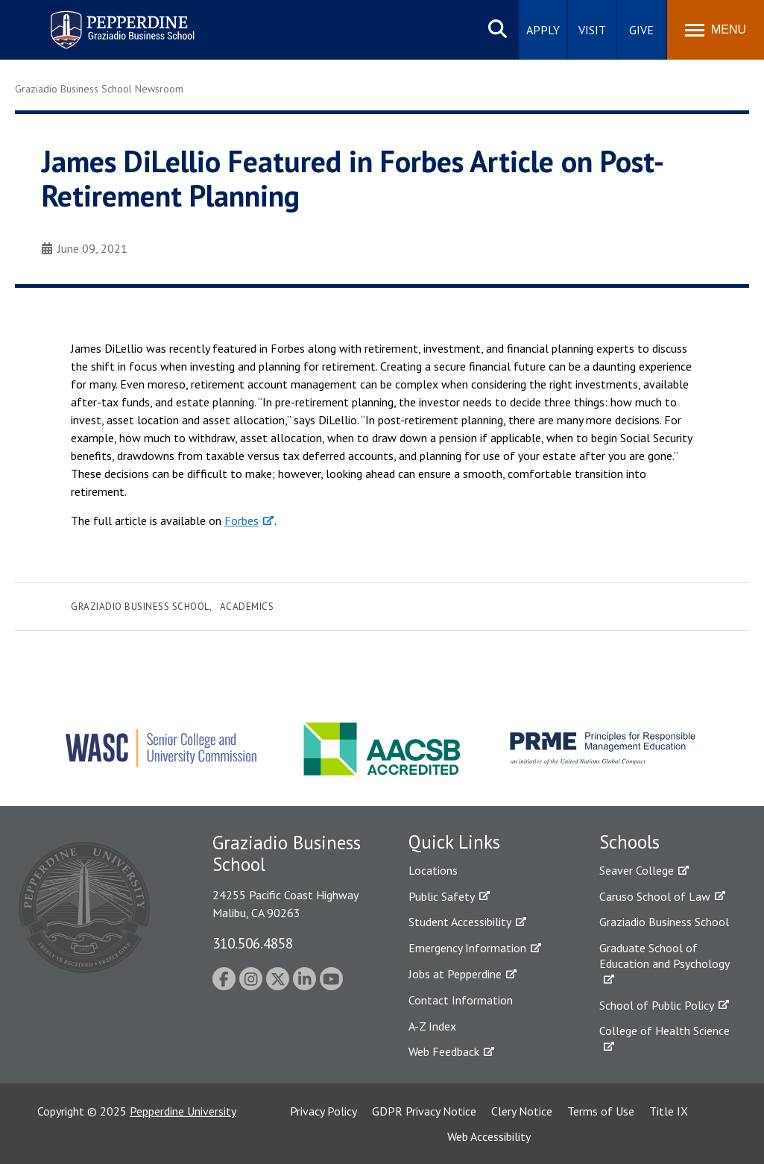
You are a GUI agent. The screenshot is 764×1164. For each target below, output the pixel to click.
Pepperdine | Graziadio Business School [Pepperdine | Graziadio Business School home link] (103, 20)
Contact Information (460, 999)
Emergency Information (467, 947)
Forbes (241, 520)
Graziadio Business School (140, 606)
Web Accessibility (489, 1136)
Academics (247, 606)
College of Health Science (664, 1030)
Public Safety (441, 896)
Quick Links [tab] (454, 842)
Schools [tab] (629, 842)
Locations (433, 870)
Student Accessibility (459, 921)
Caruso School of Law (654, 896)
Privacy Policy (323, 1111)
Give (641, 29)
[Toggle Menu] (715, 30)
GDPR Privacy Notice (424, 1111)
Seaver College (636, 870)
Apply (543, 29)
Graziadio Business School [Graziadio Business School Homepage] (664, 921)
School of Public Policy (656, 1005)
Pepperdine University (183, 1111)
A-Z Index (432, 1026)
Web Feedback (443, 1051)
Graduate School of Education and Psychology (664, 955)
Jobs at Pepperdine (455, 973)
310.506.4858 (252, 943)
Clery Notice (521, 1111)
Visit (592, 29)
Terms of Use (600, 1111)
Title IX (668, 1111)
